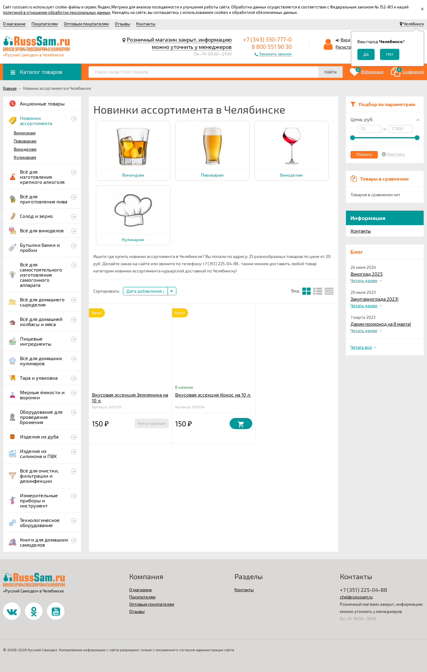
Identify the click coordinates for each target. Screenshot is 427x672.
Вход (345, 39)
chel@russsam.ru (356, 596)
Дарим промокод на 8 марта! (380, 324)
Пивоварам (25, 140)
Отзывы (122, 23)
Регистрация (348, 46)
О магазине (14, 23)
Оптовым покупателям (86, 23)
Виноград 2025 (366, 274)
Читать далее (363, 280)
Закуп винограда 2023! (374, 299)
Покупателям (45, 23)
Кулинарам (25, 157)
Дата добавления (145, 291)
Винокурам (25, 132)
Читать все (361, 347)
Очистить (396, 154)
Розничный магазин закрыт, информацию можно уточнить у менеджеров (179, 43)
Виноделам (25, 149)
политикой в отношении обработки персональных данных (56, 12)
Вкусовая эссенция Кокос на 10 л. (213, 394)
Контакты (145, 23)
